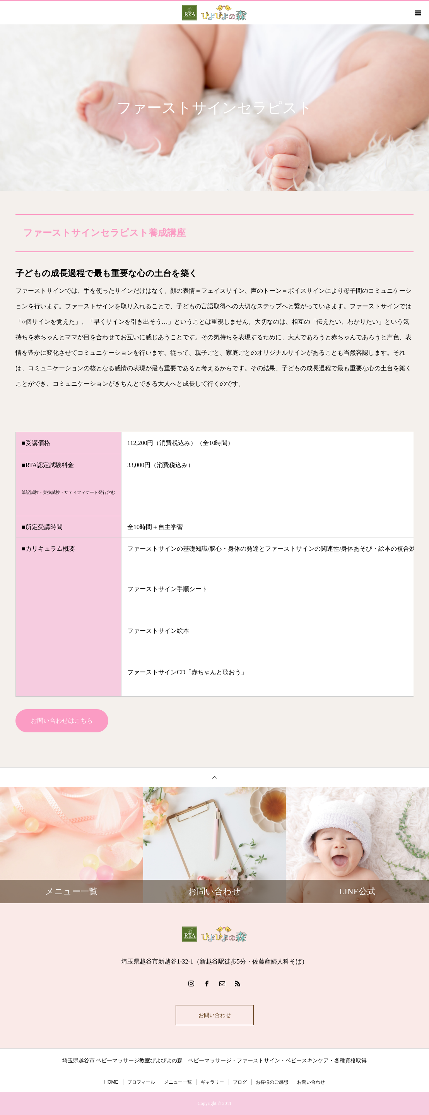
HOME (111, 1082)
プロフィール (141, 1082)
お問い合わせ (214, 1015)
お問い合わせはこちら (62, 720)
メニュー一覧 (178, 1082)
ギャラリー (212, 1082)
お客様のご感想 (272, 1082)
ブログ (240, 1082)
